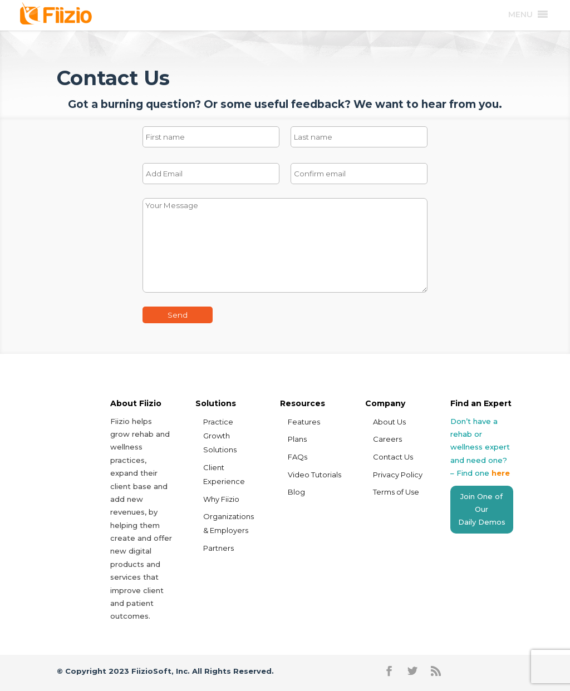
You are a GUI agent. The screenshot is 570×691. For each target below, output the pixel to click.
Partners (218, 548)
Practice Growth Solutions (220, 435)
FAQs (297, 456)
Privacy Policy (397, 474)
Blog (296, 491)
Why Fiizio (221, 499)
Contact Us (393, 456)
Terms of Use (396, 491)
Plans (297, 439)
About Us (389, 421)
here (501, 472)
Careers (387, 439)
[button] (520, 14)
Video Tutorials (314, 474)
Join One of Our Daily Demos (481, 509)
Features (304, 421)
